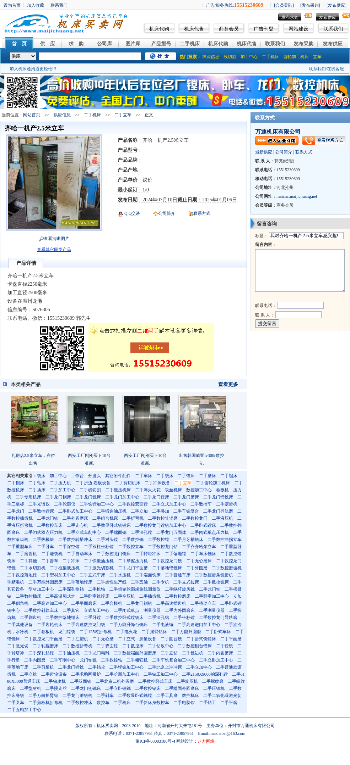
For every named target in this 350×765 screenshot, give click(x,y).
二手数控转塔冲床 (75, 539)
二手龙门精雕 (96, 652)
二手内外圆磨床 (180, 610)
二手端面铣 (115, 532)
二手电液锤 (162, 624)
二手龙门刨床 (58, 497)
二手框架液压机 (65, 567)
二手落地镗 (175, 553)
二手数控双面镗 (133, 504)
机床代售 (194, 29)
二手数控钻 (111, 660)
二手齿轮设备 (54, 674)
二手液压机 (222, 518)
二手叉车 (15, 702)
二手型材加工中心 (58, 575)
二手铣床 (164, 475)
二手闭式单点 (126, 610)
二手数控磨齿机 (227, 567)
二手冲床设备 (157, 482)
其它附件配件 (118, 475)
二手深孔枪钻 (71, 589)
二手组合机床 (105, 518)
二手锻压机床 (118, 489)
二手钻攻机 (55, 681)
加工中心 (249, 56)
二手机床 (190, 43)
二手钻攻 (96, 667)
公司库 (104, 43)
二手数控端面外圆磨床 (135, 652)
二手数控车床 (50, 525)
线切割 (230, 56)
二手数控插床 (28, 596)
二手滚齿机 (226, 504)
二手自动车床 (79, 553)
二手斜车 (105, 695)
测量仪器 (152, 610)
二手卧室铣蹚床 (94, 596)
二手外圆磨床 (75, 518)
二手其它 (71, 610)
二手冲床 (71, 560)
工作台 (77, 475)
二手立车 (122, 114)
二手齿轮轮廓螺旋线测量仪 (135, 589)
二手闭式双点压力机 (43, 532)
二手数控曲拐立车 (225, 539)
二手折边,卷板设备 (93, 482)
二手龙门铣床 (88, 497)
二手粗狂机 (137, 660)
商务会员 (229, 29)
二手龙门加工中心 (122, 497)
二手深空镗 (69, 546)
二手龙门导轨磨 (218, 511)
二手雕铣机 (52, 553)
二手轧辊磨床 (45, 645)
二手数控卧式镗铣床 (124, 617)
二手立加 (139, 511)
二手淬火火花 (148, 489)
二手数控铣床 (216, 582)
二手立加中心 (199, 667)
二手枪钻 (96, 589)
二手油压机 (69, 652)
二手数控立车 (131, 546)
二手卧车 (45, 546)
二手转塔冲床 (148, 553)
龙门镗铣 (66, 631)
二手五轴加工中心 (24, 709)
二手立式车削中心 (84, 532)
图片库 (132, 43)
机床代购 (159, 29)
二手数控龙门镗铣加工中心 (160, 525)
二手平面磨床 (84, 603)
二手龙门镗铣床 (218, 497)
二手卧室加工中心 (212, 596)
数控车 (103, 702)
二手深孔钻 (158, 617)
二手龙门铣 (47, 518)
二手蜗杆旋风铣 (180, 589)
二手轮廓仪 (64, 504)
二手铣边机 (192, 652)
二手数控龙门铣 (167, 560)
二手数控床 (133, 645)
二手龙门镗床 (156, 497)
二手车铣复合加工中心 (173, 660)
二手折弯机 (133, 518)
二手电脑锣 (184, 702)
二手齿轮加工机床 (213, 482)
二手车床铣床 (203, 553)
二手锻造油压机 (111, 511)
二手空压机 (124, 596)
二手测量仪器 (212, 610)
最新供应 (263, 152)
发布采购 (303, 43)
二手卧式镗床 (203, 525)
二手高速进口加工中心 (199, 624)
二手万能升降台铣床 (128, 624)
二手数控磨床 (177, 596)
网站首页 (31, 114)
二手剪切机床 (127, 482)
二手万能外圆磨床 (45, 582)
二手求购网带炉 (86, 674)
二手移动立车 (203, 603)
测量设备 (147, 638)
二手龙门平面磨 (133, 567)
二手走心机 (77, 525)
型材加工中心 (41, 589)
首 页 (19, 43)
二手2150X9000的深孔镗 (205, 674)
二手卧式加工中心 (75, 511)
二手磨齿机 (26, 553)
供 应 (47, 43)
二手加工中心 (62, 489)
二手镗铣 (224, 645)
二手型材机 (30, 688)
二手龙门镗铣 (71, 667)
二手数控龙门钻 (163, 546)
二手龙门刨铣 (139, 603)
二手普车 (49, 560)
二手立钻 (169, 652)
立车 (317, 56)
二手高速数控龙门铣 (86, 624)
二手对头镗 (107, 539)
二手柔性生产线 (111, 582)
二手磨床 (207, 475)
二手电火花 (126, 631)
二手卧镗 (92, 617)
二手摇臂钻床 (154, 631)
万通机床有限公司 (278, 132)
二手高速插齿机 (171, 603)
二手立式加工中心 (169, 504)
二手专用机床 (28, 497)
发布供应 (327, 17)
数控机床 (190, 695)
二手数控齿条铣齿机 (214, 575)
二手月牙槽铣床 (188, 539)
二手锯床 (228, 475)
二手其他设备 (20, 624)
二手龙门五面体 (171, 532)
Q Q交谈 (131, 213)
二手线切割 (90, 489)
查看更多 (228, 384)
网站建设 (298, 29)
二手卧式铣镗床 (201, 638)
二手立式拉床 (186, 582)
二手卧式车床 (218, 631)
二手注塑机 (77, 638)
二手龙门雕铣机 (77, 695)
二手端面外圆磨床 (182, 688)
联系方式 (201, 213)
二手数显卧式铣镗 (135, 695)
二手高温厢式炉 (60, 596)
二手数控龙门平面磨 (43, 638)
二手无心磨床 (199, 560)
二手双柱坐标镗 (99, 546)
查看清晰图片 (54, 238)
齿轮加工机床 (296, 56)
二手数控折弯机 (77, 645)
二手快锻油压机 (99, 560)
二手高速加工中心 (50, 603)
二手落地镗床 (79, 582)
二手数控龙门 (195, 518)
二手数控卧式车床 (155, 681)
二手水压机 (120, 575)
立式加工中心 (96, 610)
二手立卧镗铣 (118, 688)
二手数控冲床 (79, 702)
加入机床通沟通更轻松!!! (33, 68)
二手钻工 (207, 702)
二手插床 (36, 489)
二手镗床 (186, 475)
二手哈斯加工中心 (122, 674)
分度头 (94, 475)
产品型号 (161, 43)
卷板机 (222, 489)
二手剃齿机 (30, 617)
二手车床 (143, 475)
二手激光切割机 (99, 567)
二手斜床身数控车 (152, 702)
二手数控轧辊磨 (163, 518)
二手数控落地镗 (22, 575)
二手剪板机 (43, 667)
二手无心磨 (103, 638)
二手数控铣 (133, 539)
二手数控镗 (158, 539)
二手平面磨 (231, 638)
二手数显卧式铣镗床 (111, 525)
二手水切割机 (32, 567)
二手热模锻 (43, 539)
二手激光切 (17, 645)
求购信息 (210, 56)
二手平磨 (228, 702)
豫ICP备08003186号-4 (155, 741)
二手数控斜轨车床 (41, 610)
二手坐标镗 (184, 617)
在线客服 (335, 68)
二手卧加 (160, 511)
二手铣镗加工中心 (97, 504)
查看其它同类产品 (54, 249)
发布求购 (289, 17)
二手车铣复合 (186, 511)
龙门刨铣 (88, 660)
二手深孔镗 (141, 532)
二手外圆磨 (197, 567)
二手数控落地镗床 (62, 617)
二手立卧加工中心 (216, 660)
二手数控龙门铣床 (114, 553)
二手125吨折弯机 (96, 631)
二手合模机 (111, 603)
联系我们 (333, 29)
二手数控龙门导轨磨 (218, 617)
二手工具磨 (167, 695)
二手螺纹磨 (213, 681)
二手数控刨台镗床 (195, 645)
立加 (237, 596)
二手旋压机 (187, 681)
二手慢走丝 (56, 688)
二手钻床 (36, 482)
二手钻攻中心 (160, 645)
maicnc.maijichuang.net (296, 196)
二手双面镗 (107, 645)
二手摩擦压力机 (133, 560)
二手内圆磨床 (220, 652)
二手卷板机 (43, 631)
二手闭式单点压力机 (209, 532)
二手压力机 (60, 482)
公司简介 (166, 213)
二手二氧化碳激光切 (222, 695)
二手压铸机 (214, 688)
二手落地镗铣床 (167, 567)
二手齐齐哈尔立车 (199, 546)
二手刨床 (15, 482)
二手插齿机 (150, 596)
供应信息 (62, 114)
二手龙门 (15, 511)
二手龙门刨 (209, 589)
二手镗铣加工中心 (126, 667)
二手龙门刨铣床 (86, 688)
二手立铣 (28, 674)
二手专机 (160, 582)
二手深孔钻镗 (41, 652)
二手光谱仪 (39, 504)
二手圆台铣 (171, 638)
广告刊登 (264, 29)
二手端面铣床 (148, 575)
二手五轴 (139, 582)
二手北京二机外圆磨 (115, 681)
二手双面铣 (80, 681)
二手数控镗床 (41, 511)
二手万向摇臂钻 (43, 695)
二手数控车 (201, 504)
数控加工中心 (199, 489)
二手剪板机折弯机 (45, 702)
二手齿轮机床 (50, 624)
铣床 (41, 475)
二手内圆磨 (34, 660)
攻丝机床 (173, 489)
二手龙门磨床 (186, 497)
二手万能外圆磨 (186, 631)
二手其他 (28, 560)
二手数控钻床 (148, 688)
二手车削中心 (62, 660)
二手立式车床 (92, 575)
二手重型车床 (20, 546)
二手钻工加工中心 (161, 674)
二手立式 (126, 638)
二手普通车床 (177, 575)
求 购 (76, 43)
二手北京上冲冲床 (165, 667)
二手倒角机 (17, 603)
